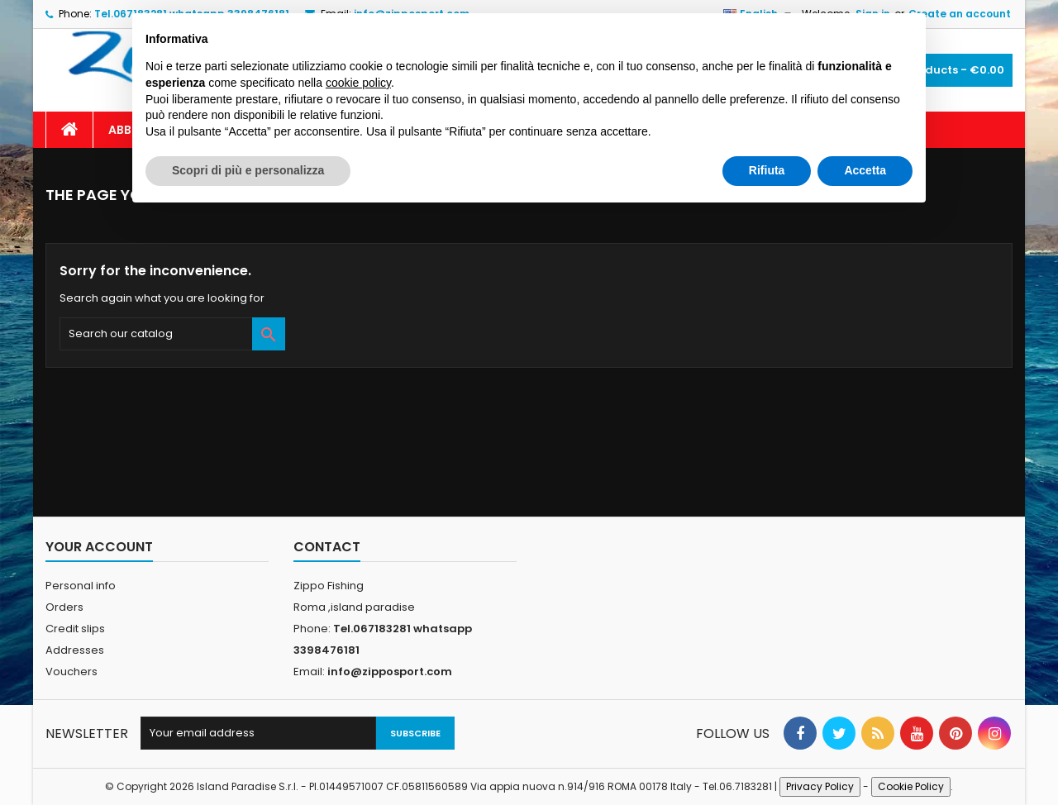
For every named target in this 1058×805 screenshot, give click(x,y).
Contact (326, 546)
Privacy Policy (820, 786)
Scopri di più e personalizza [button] (248, 170)
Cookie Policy (911, 786)
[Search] (172, 333)
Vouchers (71, 671)
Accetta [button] (865, 170)
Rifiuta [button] (767, 170)
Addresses (74, 650)
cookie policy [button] (358, 82)
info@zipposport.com (389, 671)
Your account (99, 546)
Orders (64, 607)
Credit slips (75, 628)
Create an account (959, 14)
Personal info (80, 585)
